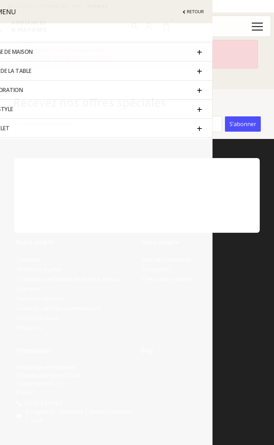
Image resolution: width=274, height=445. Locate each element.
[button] (135, 26)
